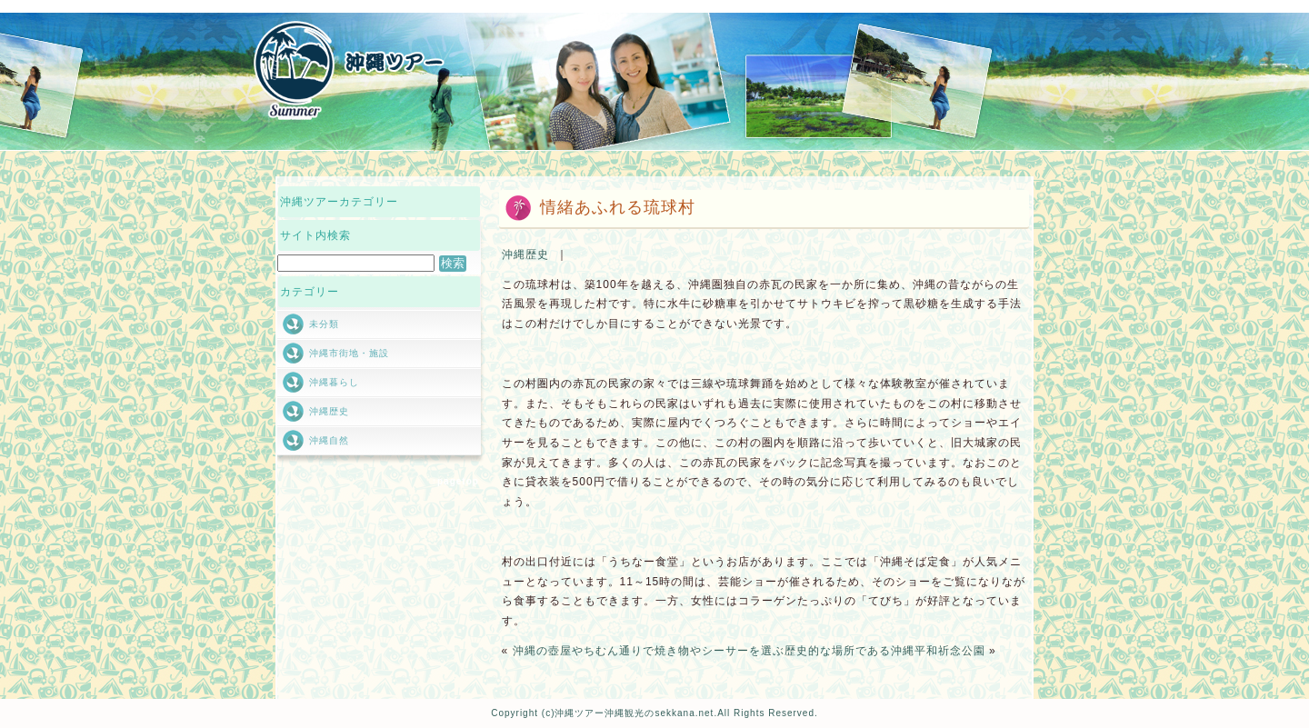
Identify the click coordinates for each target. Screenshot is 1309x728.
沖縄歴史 (525, 254)
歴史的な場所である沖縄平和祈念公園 (884, 650)
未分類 (324, 324)
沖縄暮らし (334, 382)
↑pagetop (455, 481)
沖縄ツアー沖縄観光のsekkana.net (634, 713)
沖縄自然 (329, 440)
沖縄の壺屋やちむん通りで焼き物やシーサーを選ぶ (648, 650)
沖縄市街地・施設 (349, 353)
